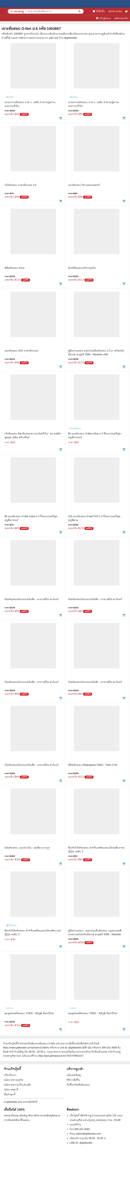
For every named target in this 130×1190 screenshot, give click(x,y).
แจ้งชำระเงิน (115, 11)
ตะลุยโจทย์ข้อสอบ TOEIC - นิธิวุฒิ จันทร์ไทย (29, 1013)
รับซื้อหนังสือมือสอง (78, 1084)
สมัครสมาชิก (121, 18)
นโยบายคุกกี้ (11, 1089)
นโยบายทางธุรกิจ (13, 1080)
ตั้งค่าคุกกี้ (9, 1094)
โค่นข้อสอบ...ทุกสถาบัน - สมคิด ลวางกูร (27, 847)
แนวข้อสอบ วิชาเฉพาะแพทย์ (84, 185)
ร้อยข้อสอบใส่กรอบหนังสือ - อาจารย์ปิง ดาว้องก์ (32, 599)
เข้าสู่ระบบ (103, 18)
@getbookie (85, 1142)
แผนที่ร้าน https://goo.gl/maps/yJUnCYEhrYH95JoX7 (55, 1055)
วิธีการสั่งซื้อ (73, 1080)
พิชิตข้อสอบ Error (15, 268)
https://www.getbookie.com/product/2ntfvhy (26, 1047)
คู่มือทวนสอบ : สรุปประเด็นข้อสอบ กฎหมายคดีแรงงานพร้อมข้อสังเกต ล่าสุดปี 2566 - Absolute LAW (95, 934)
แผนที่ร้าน (75, 1124)
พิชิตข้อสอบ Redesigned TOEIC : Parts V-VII (92, 765)
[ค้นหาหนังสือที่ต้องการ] (80, 11)
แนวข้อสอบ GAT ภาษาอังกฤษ (21, 350)
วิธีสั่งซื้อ (99, 11)
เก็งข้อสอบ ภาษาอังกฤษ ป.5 (20, 185)
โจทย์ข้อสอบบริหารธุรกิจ (82, 268)
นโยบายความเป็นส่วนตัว (17, 1084)
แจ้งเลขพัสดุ (74, 1075)
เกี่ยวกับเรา (10, 1075)
